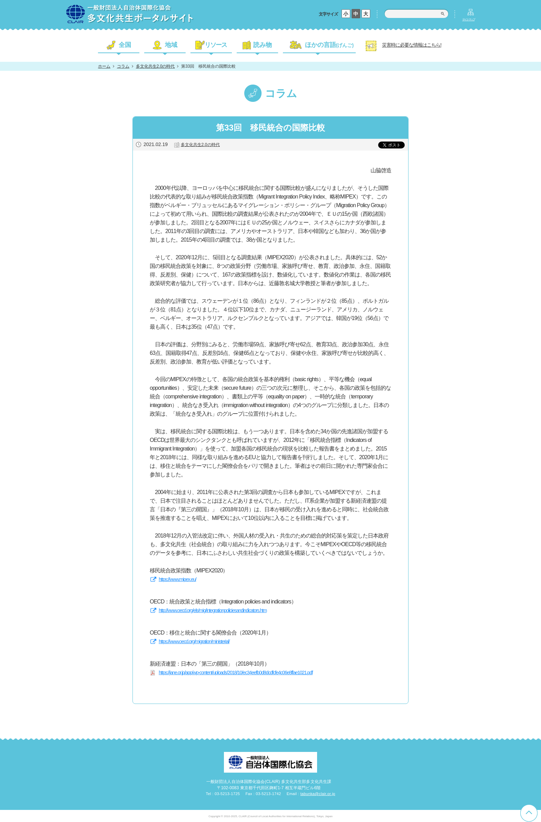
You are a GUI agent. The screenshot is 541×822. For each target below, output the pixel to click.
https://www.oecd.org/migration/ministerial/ (194, 641)
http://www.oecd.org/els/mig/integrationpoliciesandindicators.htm (213, 610)
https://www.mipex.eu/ (177, 579)
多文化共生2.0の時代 (155, 66)
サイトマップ (468, 19)
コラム (123, 66)
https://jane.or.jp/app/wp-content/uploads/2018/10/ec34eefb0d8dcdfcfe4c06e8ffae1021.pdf (236, 672)
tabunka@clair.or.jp (317, 794)
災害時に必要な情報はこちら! (411, 45)
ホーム (104, 66)
